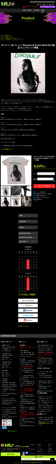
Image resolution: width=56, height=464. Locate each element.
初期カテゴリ (8, 35)
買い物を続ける (38, 199)
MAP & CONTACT (34, 2)
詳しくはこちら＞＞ (12, 431)
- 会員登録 (39, 444)
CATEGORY (36, 10)
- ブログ (49, 447)
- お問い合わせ (51, 451)
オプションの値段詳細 (40, 192)
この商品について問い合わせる (42, 197)
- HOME (49, 444)
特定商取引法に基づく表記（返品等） (43, 194)
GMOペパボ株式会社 (32, 462)
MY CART (45, 4)
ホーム (2, 35)
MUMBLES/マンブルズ (23, 326)
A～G (21, 39)
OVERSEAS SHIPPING (50, 2)
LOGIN (39, 4)
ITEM (24, 10)
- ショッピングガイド (41, 453)
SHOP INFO (22, 241)
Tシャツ (11, 36)
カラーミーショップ (17, 462)
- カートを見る (40, 449)
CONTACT (51, 4)
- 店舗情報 (50, 449)
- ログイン (39, 447)
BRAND (29, 10)
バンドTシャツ (15, 38)
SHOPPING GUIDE (41, 2)
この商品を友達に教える (40, 195)
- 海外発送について (40, 451)
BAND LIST (42, 11)
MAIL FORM (10, 454)
